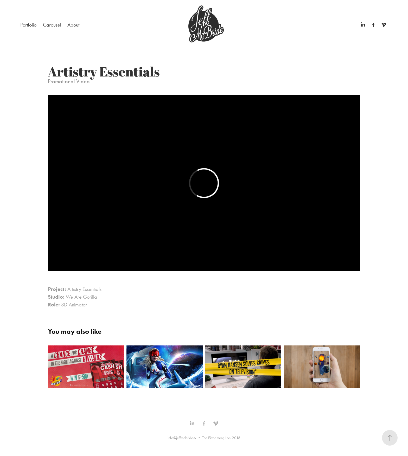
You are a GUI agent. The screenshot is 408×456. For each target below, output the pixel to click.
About (73, 25)
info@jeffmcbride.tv (182, 437)
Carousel (52, 25)
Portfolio (28, 25)
